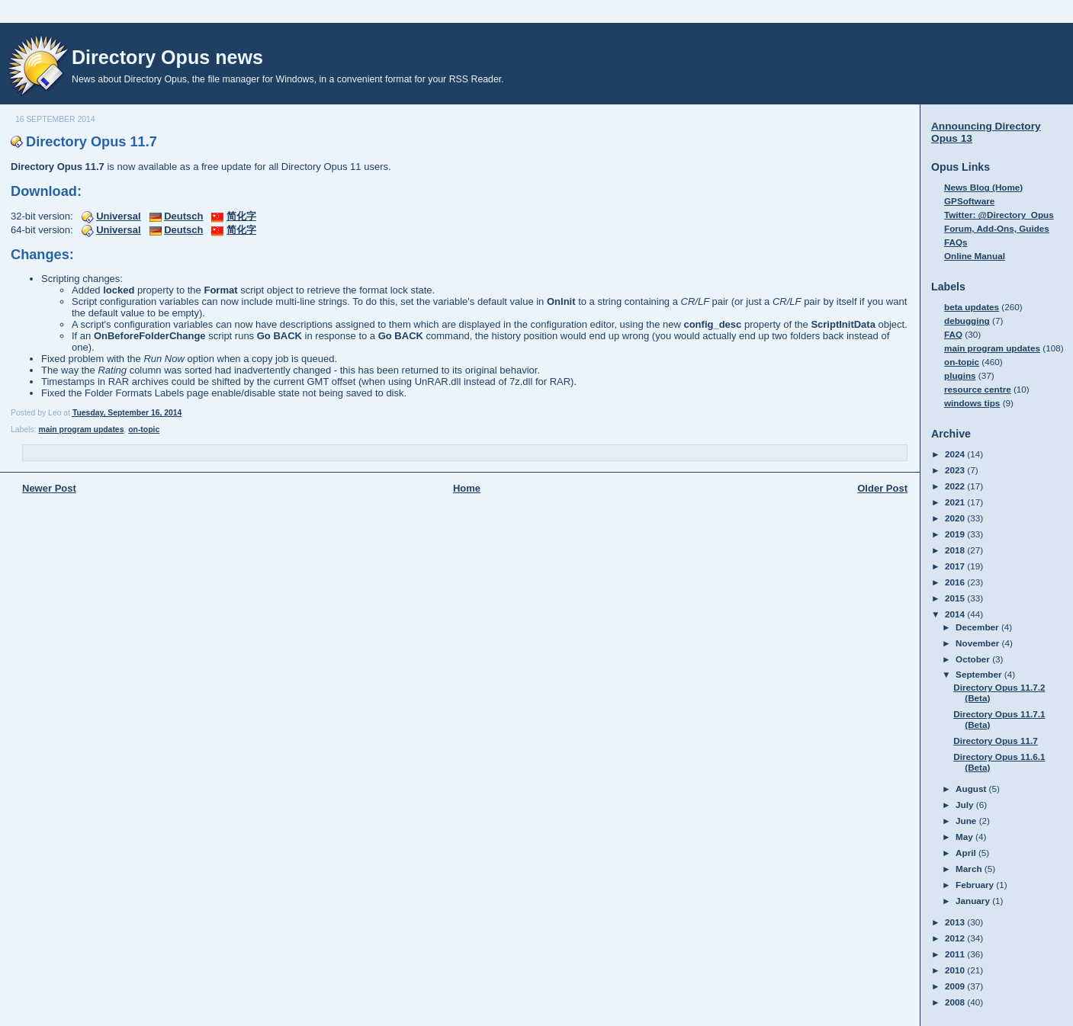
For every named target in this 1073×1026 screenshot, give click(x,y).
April (967, 853)
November (978, 643)
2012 (956, 938)
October (974, 659)
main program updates (81, 429)
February (976, 885)
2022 (956, 486)
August (972, 789)
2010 (956, 970)
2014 (956, 614)
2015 (956, 598)
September (980, 674)
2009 (956, 986)
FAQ (953, 334)
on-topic (143, 429)
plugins (960, 375)
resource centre (977, 389)
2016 (956, 582)
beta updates (971, 307)
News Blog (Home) (983, 187)
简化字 (241, 216)
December (978, 627)
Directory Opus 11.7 (91, 141)
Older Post (882, 488)
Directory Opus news (167, 57)
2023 (956, 470)
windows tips (972, 403)
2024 (956, 454)
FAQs (956, 242)
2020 (956, 518)
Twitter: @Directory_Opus (999, 215)
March (970, 869)
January (974, 901)
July (966, 805)
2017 (956, 566)
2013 (956, 922)
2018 (956, 550)
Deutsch (183, 216)
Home (466, 488)
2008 (956, 1002)
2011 (956, 954)
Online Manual (974, 256)
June (967, 821)
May (965, 837)
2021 (956, 502)
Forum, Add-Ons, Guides (996, 228)
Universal (118, 216)
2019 (956, 534)
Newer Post (49, 488)
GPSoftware (969, 201)
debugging (967, 320)
